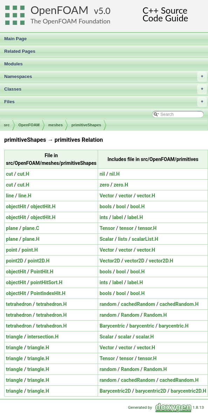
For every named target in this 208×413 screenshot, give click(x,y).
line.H (25, 195)
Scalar (106, 239)
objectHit (16, 206)
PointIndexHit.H (47, 293)
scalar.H (145, 337)
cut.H (23, 174)
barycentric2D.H (188, 391)
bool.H (137, 206)
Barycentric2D (115, 391)
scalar (124, 337)
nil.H (114, 174)
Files (105, 102)
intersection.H (42, 337)
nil (102, 174)
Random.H (155, 315)
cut (9, 174)
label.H (135, 217)
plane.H (30, 239)
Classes (105, 89)
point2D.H (38, 261)
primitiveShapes (86, 125)
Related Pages (19, 51)
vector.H (146, 195)
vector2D (135, 261)
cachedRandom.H (179, 304)
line (10, 195)
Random (130, 315)
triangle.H (38, 347)
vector (125, 195)
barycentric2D (151, 391)
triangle (14, 337)
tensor (126, 228)
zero (104, 185)
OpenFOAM (59, 10)
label (117, 217)
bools (105, 206)
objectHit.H (42, 206)
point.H (30, 250)
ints (103, 217)
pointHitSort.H (46, 282)
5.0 (104, 11)
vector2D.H (161, 261)
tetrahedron (19, 304)
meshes (55, 125)
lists (122, 239)
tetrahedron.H (51, 304)
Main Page (15, 38)
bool (121, 206)
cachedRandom (138, 304)
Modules (13, 63)
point (11, 250)
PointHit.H (41, 271)
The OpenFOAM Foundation (70, 21)
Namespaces (105, 77)
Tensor (107, 228)
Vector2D (109, 261)
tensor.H (147, 228)
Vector (106, 195)
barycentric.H (173, 326)
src (7, 125)
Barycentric (112, 326)
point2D (14, 261)
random (107, 304)
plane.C (30, 228)
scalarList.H (145, 239)
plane (12, 228)
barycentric (141, 326)
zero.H (121, 185)
